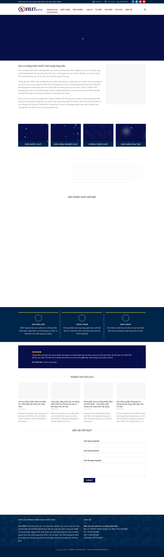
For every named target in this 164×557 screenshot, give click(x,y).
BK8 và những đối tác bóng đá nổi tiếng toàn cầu (37, 501)
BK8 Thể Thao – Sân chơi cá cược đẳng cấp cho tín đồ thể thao (43, 493)
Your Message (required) (92, 460)
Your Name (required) (91, 441)
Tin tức (119, 9)
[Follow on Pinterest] (140, 1)
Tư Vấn (98, 9)
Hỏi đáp (109, 9)
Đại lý (90, 9)
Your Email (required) (91, 451)
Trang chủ (52, 9)
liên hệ (128, 9)
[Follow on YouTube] (144, 1)
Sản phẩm (78, 9)
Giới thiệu (65, 9)
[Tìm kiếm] (145, 9)
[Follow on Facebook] (133, 1)
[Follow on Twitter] (136, 1)
